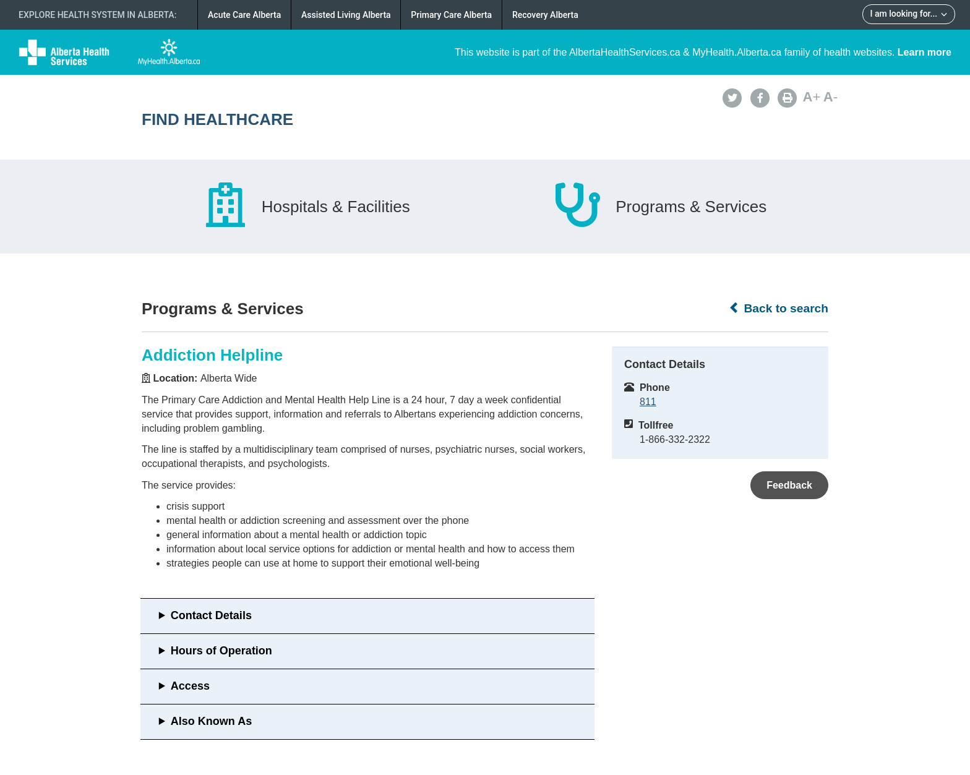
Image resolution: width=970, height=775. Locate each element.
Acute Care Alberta (244, 15)
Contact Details (211, 615)
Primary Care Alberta (451, 15)
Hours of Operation (221, 650)
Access (190, 686)
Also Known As (211, 721)
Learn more (924, 52)
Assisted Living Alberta (346, 15)
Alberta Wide (228, 378)
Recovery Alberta (545, 15)
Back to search (778, 308)
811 (648, 401)
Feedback (789, 485)
